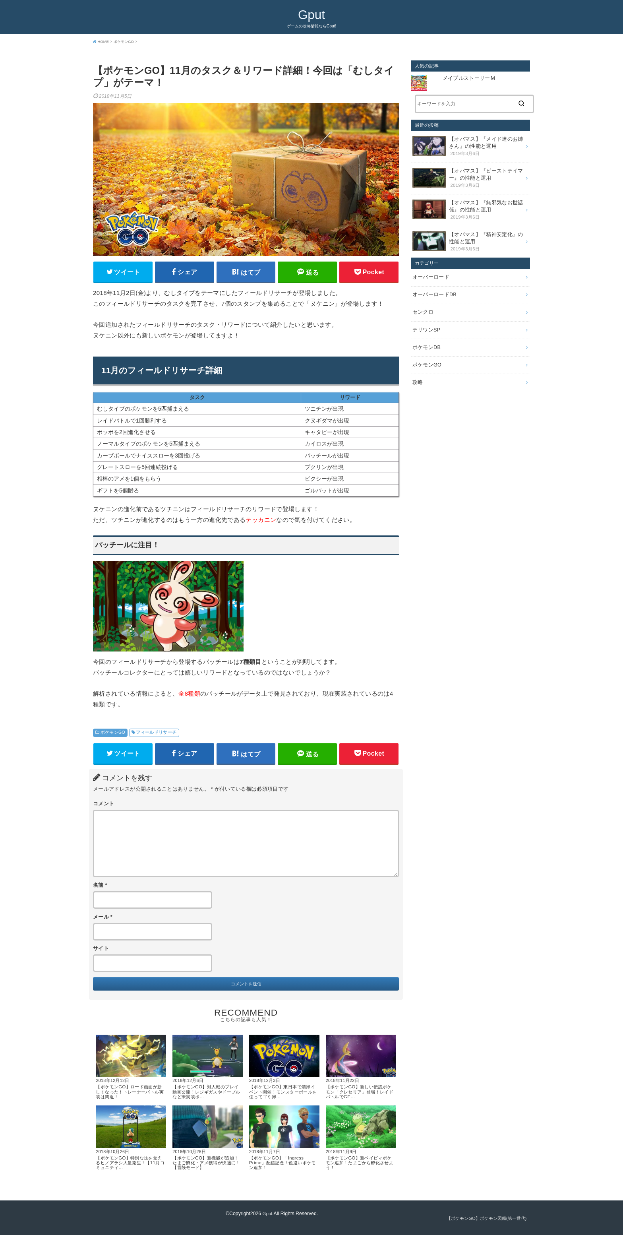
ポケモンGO (113, 733)
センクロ (422, 303)
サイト (101, 951)
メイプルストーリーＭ (469, 78)
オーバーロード (429, 270)
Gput (311, 14)
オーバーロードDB (432, 287)
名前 (100, 888)
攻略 (417, 370)
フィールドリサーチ (156, 733)
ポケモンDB (425, 336)
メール (102, 920)
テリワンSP (425, 320)
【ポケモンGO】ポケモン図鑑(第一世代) (482, 1222)
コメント (103, 807)
